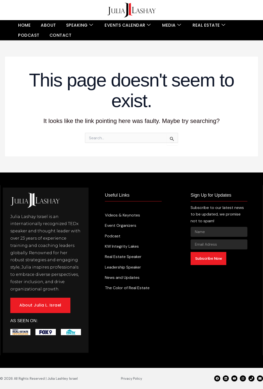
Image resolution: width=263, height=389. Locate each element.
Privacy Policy (131, 378)
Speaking (79, 25)
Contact (61, 35)
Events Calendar (128, 25)
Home (24, 25)
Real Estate (209, 25)
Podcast (28, 35)
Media (171, 25)
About (48, 25)
